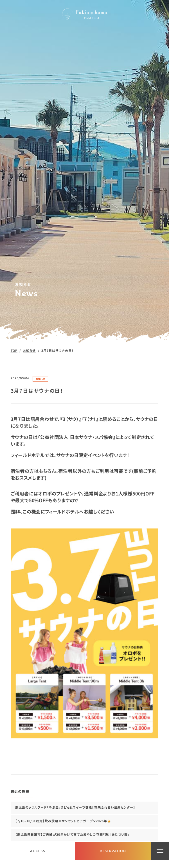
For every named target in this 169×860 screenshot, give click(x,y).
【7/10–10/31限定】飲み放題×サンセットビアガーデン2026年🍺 (63, 821)
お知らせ (40, 379)
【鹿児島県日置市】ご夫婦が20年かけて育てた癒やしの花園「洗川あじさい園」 (72, 834)
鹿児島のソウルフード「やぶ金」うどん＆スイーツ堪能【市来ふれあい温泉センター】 (75, 807)
